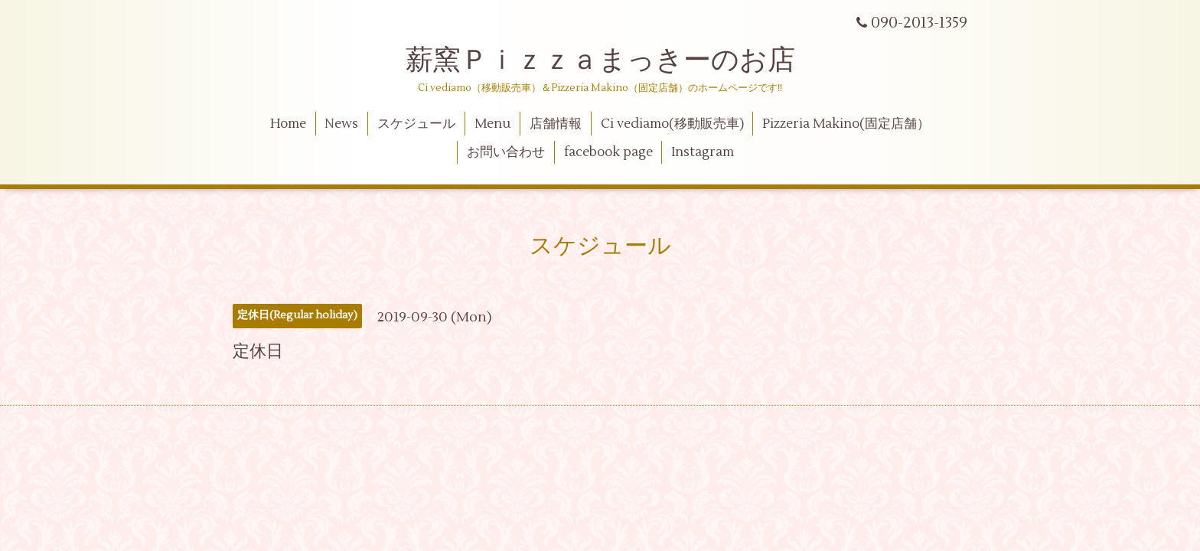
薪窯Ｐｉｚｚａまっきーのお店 (614, 60)
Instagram (702, 152)
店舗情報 (556, 124)
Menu (492, 124)
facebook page (608, 152)
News (341, 124)
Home (288, 124)
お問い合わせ (506, 152)
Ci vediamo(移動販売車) (672, 124)
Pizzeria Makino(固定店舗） (846, 124)
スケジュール (416, 124)
